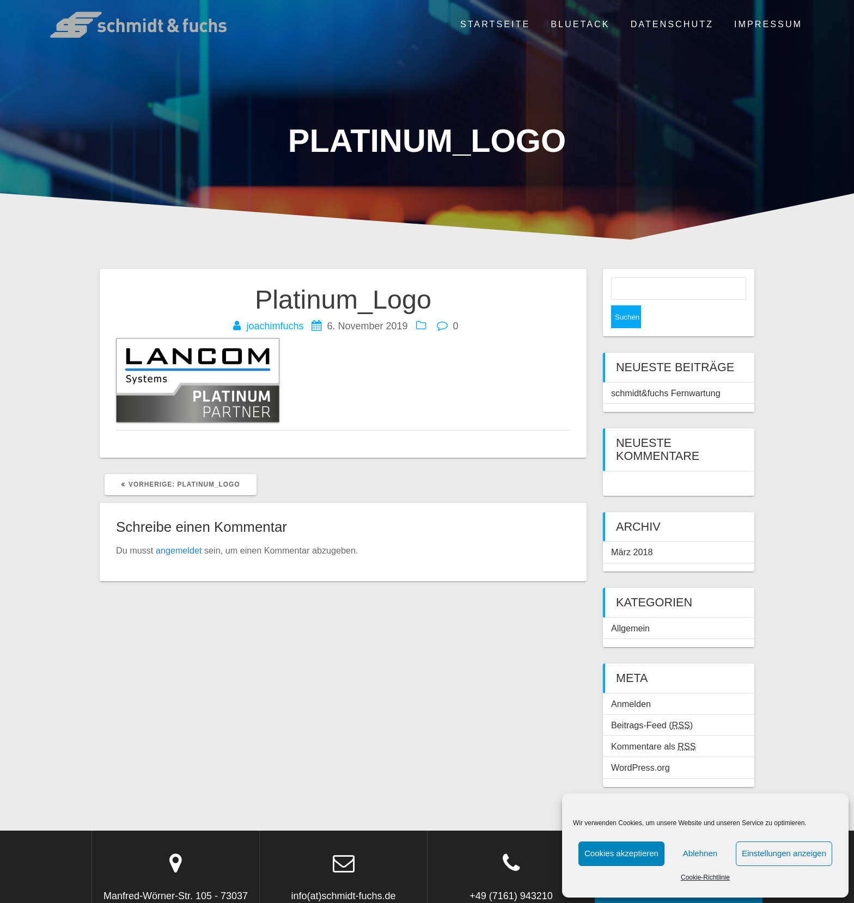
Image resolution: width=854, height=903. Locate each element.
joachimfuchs (274, 326)
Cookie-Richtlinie (705, 877)
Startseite (495, 24)
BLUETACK (580, 24)
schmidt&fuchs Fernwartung (666, 370)
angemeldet (179, 550)
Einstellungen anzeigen (784, 853)
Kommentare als (653, 723)
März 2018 (631, 529)
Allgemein (630, 605)
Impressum (768, 24)
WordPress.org (640, 745)
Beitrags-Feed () (652, 702)
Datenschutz (672, 24)
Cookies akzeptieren (621, 853)
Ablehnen (700, 853)
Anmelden (631, 681)
